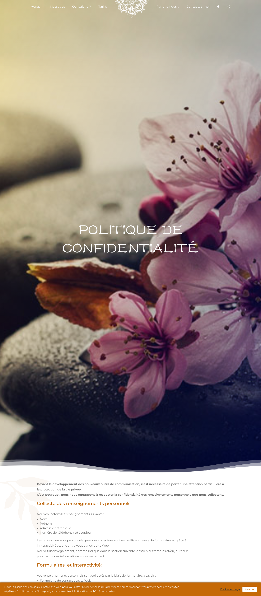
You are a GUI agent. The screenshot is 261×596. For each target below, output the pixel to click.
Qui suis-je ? (81, 6)
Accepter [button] (250, 589)
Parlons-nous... (167, 6)
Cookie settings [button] (230, 589)
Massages (57, 6)
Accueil (37, 6)
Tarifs (102, 6)
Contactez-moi (198, 6)
